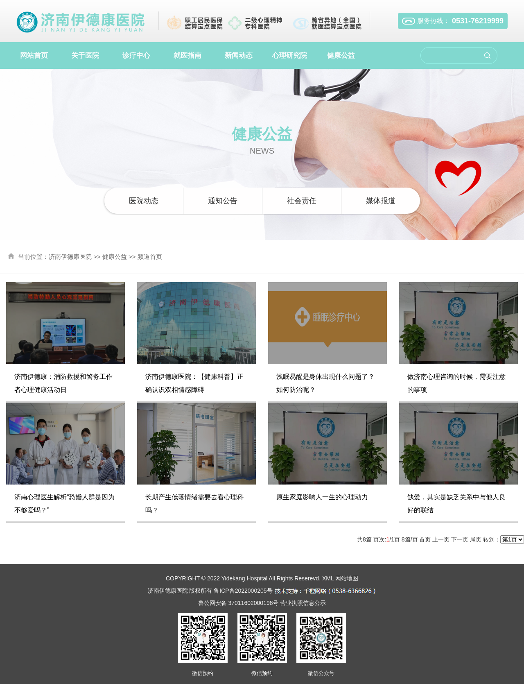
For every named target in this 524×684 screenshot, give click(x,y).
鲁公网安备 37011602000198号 (238, 603)
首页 (425, 539)
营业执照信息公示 (303, 603)
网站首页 (34, 55)
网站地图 (346, 578)
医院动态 (143, 201)
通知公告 (222, 201)
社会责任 (301, 201)
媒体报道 (380, 201)
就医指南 (187, 55)
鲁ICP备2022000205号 (243, 590)
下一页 (459, 539)
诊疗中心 (136, 55)
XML (328, 578)
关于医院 (85, 55)
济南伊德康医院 (70, 256)
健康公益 (341, 55)
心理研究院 (289, 55)
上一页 (440, 539)
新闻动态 (239, 55)
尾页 (475, 539)
